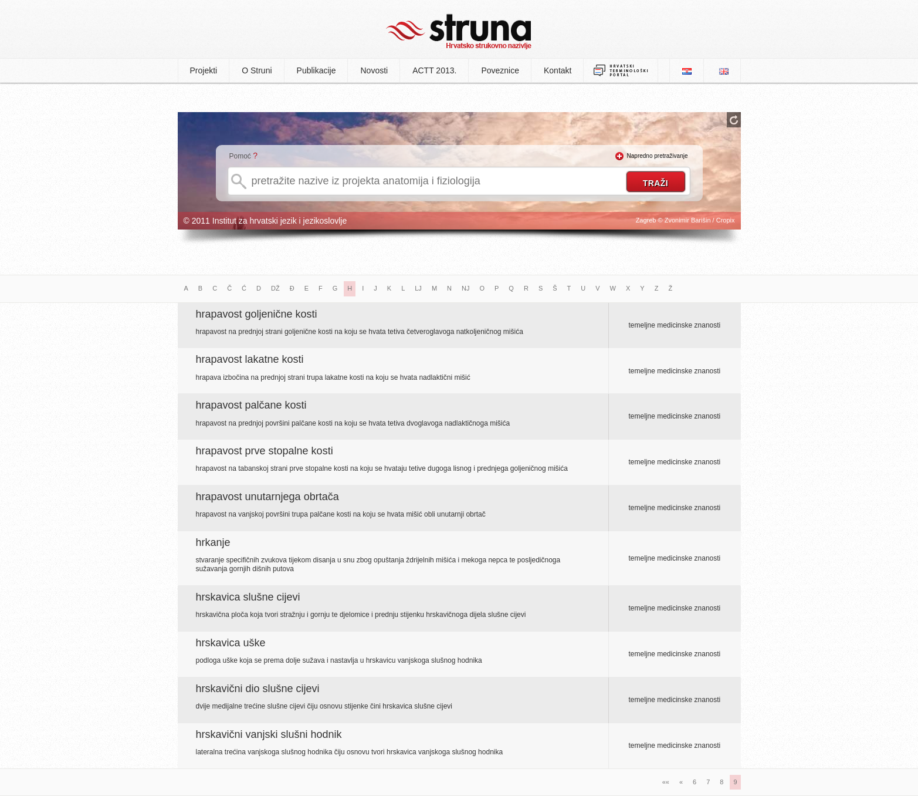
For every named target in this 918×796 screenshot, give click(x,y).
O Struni (257, 70)
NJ (465, 288)
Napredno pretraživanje (657, 156)
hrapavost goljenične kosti (256, 314)
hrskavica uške (231, 643)
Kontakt (557, 70)
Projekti (204, 70)
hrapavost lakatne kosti (250, 359)
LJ (418, 288)
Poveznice (500, 70)
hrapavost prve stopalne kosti (264, 451)
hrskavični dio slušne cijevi (258, 688)
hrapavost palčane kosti (251, 405)
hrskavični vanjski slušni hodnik (269, 734)
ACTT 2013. (434, 70)
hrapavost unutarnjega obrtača (267, 496)
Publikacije (316, 70)
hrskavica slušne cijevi (248, 597)
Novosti (374, 70)
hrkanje (213, 542)
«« (665, 781)
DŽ (275, 288)
